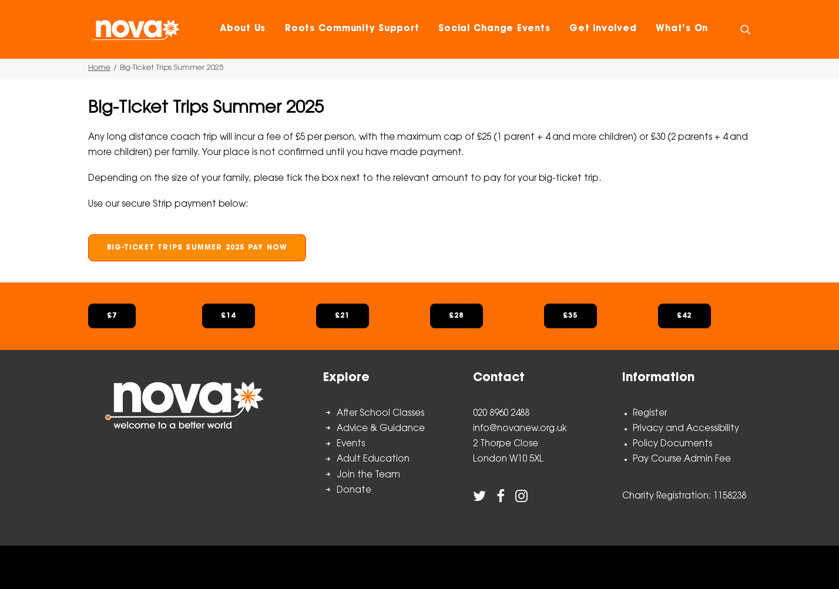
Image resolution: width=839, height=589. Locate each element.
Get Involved (602, 29)
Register (650, 413)
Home (99, 68)
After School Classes (380, 413)
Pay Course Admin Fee (682, 459)
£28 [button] (456, 315)
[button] (745, 29)
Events (351, 444)
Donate (354, 490)
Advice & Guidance (381, 429)
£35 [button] (570, 315)
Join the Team (368, 475)
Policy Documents (672, 444)
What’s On (682, 29)
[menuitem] (243, 29)
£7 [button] (112, 315)
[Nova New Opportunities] (135, 29)
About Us (243, 29)
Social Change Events (494, 29)
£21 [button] (342, 315)
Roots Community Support (352, 29)
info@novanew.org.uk (519, 429)
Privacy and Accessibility (686, 429)
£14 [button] (228, 315)
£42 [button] (684, 315)
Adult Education (373, 459)
